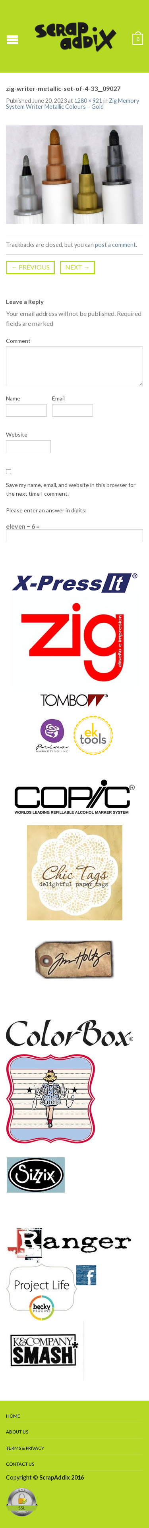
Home (13, 1415)
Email (58, 398)
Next (77, 267)
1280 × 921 (88, 100)
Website (16, 434)
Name (13, 398)
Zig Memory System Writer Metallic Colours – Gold (72, 103)
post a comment (115, 244)
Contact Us (20, 1463)
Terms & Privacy (25, 1448)
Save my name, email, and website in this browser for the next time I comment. (70, 489)
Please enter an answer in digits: (46, 510)
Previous (30, 267)
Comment (18, 340)
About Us (17, 1431)
